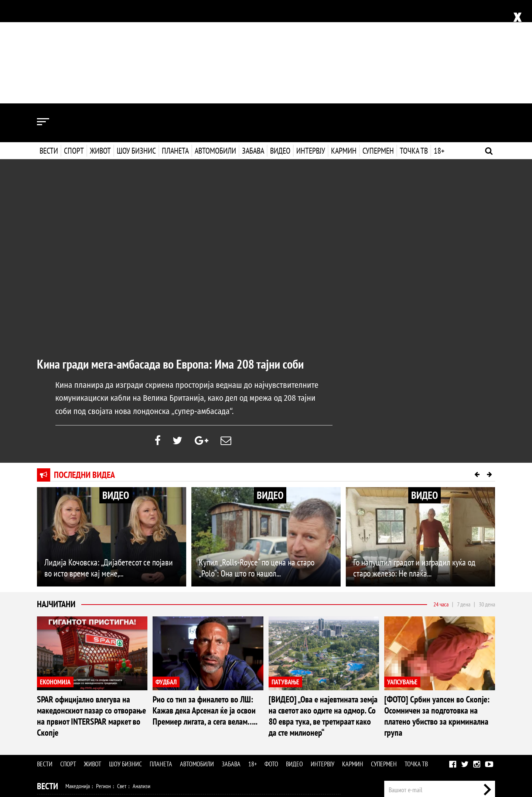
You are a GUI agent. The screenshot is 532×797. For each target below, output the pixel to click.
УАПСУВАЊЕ (402, 580)
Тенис (142, 700)
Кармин (343, 47)
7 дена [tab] (463, 502)
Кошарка (97, 700)
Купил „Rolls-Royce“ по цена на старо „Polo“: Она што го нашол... (256, 466)
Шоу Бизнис (58, 732)
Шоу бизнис (136, 47)
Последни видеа (84, 373)
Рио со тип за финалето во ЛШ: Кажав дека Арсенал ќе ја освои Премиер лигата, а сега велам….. (205, 609)
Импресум (433, 711)
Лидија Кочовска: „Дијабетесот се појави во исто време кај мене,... (108, 466)
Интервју (310, 47)
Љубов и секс (143, 716)
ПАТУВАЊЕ (285, 580)
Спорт (74, 47)
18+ (438, 47)
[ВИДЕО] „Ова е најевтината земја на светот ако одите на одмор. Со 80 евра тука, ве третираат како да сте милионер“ (323, 614)
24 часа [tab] (441, 502)
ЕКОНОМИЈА (55, 580)
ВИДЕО (115, 393)
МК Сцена (165, 732)
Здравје (76, 716)
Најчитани (56, 502)
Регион (103, 684)
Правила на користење (471, 753)
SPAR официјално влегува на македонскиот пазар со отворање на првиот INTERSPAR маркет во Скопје (91, 614)
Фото (271, 662)
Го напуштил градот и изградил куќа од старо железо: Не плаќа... (414, 466)
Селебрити (137, 732)
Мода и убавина (107, 716)
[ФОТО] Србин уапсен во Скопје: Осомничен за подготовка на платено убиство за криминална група (437, 614)
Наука (50, 748)
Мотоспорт (165, 700)
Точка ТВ (413, 47)
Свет (121, 684)
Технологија (75, 748)
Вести (49, 47)
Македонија (77, 684)
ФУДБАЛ (166, 580)
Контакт (487, 711)
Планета (175, 47)
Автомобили (215, 47)
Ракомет (121, 700)
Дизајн (228, 716)
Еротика (154, 748)
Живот (100, 47)
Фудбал (74, 700)
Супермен (377, 47)
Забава (253, 47)
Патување (174, 716)
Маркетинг (461, 711)
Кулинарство (203, 716)
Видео (279, 47)
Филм (93, 732)
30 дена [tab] (487, 502)
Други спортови (199, 700)
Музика (112, 732)
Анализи (141, 684)
